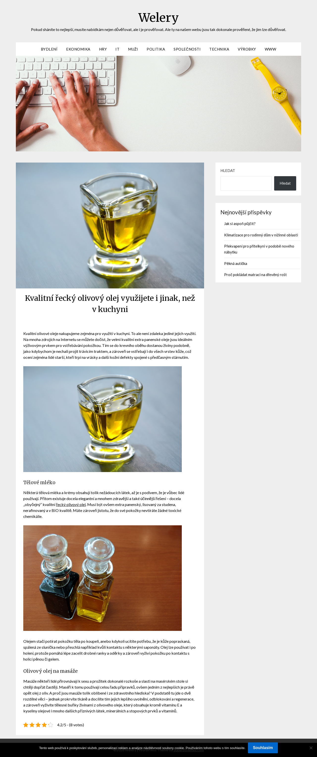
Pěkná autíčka (235, 263)
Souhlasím (263, 748)
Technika (219, 49)
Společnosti (187, 49)
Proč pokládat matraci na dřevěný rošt (255, 274)
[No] (310, 747)
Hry (103, 49)
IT (117, 49)
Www (270, 49)
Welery (158, 17)
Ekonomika (78, 49)
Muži (133, 49)
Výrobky (247, 49)
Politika (156, 49)
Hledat (227, 170)
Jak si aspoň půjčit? (239, 223)
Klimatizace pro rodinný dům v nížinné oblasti (261, 235)
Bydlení (49, 49)
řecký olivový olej (70, 504)
